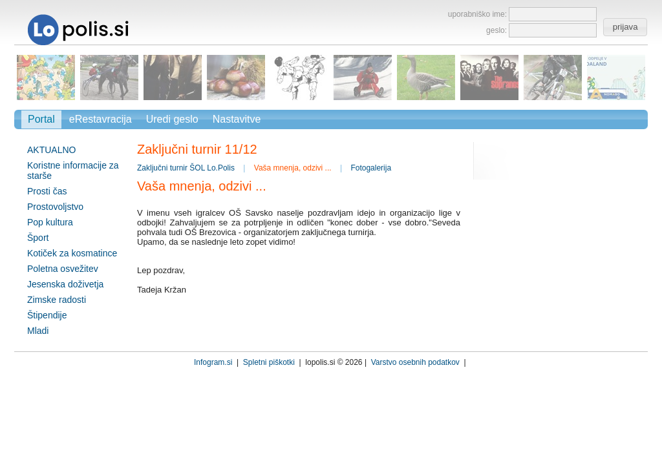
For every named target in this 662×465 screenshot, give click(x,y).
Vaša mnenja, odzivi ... (293, 167)
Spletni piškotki (269, 362)
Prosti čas (47, 191)
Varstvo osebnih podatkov (415, 362)
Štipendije (47, 315)
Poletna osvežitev (62, 269)
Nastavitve (237, 119)
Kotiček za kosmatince (72, 253)
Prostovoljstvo (55, 207)
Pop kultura (50, 222)
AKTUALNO (51, 150)
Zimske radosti (56, 299)
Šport (37, 237)
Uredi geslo (172, 119)
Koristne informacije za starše (73, 170)
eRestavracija (100, 119)
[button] (624, 27)
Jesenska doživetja (65, 284)
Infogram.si (213, 362)
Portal (41, 119)
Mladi (37, 331)
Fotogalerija (370, 167)
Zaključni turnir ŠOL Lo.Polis (186, 167)
